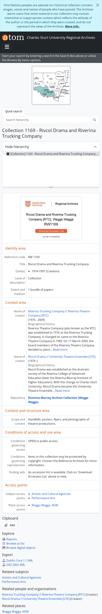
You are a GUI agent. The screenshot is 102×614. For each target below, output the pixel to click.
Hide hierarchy (17, 146)
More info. (72, 26)
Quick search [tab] (13, 111)
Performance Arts (43, 498)
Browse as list (13, 543)
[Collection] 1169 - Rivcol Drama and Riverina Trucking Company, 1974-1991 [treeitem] (53, 154)
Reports (9, 539)
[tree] (51, 169)
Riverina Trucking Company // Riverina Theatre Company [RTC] (43, 594)
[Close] (97, 5)
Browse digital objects (19, 548)
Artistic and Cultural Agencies (51, 494)
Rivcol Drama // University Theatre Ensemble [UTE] (61, 357)
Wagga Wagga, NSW (45, 505)
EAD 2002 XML (13, 565)
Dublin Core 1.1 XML (17, 560)
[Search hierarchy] (47, 119)
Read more (60, 349)
